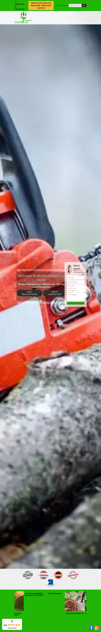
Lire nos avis (12, 628)
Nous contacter (54, 293)
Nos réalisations (29, 293)
